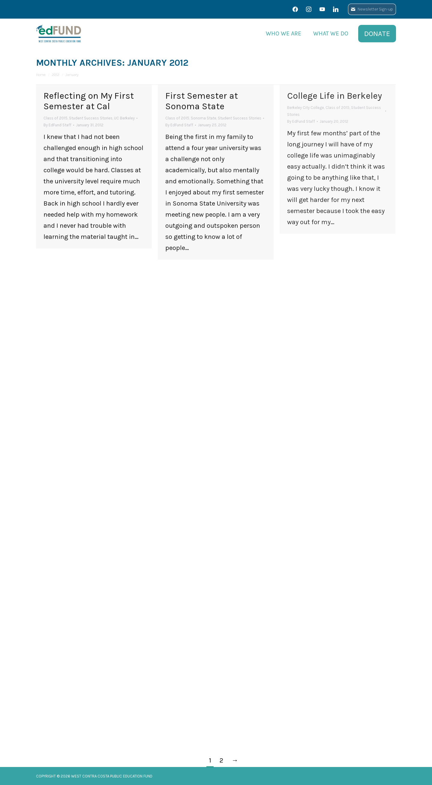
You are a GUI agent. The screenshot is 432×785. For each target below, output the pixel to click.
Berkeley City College (305, 107)
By (57, 125)
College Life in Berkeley (334, 95)
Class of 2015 (56, 118)
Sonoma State (203, 118)
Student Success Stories (90, 118)
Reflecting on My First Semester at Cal (89, 101)
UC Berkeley (124, 118)
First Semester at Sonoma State (201, 101)
